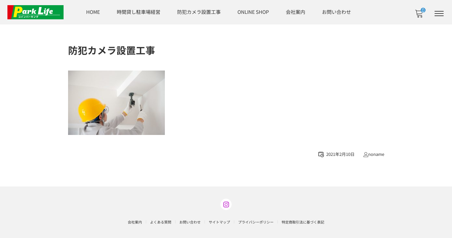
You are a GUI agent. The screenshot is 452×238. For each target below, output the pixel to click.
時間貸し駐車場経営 (138, 11)
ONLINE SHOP (253, 11)
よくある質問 (160, 221)
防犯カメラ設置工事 (199, 11)
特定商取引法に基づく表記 (303, 221)
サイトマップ (219, 221)
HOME (93, 11)
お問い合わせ (336, 11)
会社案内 (295, 11)
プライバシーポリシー (256, 221)
